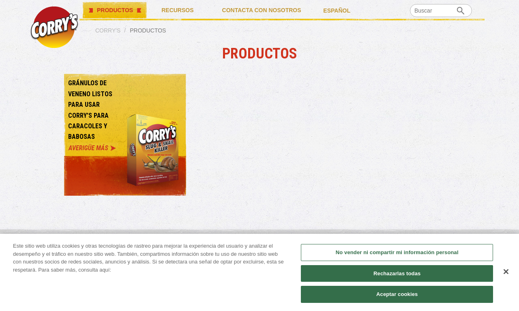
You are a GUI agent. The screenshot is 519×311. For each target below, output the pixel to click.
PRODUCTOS (115, 10)
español (336, 10)
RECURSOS (177, 10)
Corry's (107, 30)
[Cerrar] (506, 272)
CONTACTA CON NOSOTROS (261, 10)
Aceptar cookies (397, 294)
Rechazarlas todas (396, 273)
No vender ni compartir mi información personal (397, 252)
